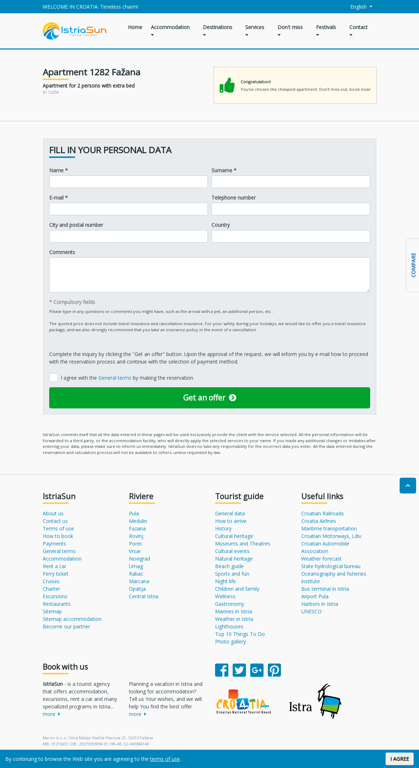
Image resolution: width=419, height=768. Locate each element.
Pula (134, 513)
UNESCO (311, 611)
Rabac (136, 573)
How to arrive (231, 521)
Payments (54, 543)
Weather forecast (321, 558)
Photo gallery (230, 641)
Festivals (326, 30)
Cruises (51, 581)
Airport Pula (315, 596)
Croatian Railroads (322, 513)
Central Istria (143, 596)
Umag (136, 566)
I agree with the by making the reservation (127, 377)
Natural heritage (234, 558)
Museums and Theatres (242, 543)
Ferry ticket (56, 573)
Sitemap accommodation (72, 618)
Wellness (225, 596)
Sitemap (52, 611)
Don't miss (290, 30)
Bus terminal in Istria (325, 588)
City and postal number (76, 224)
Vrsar (135, 551)
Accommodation (170, 30)
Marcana (139, 581)
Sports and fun (232, 573)
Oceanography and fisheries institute (333, 577)
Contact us (55, 521)
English (354, 6)
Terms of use (58, 528)
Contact (358, 30)
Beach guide (229, 566)
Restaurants (57, 603)
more (51, 714)
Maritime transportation (329, 528)
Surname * (224, 170)
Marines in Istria (233, 611)
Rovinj (136, 536)
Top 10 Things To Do (240, 634)
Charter (51, 588)
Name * (58, 170)
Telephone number (233, 197)
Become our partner (66, 626)
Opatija (137, 588)
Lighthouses (229, 626)
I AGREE (399, 758)
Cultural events (232, 551)
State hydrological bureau (330, 566)
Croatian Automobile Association (325, 547)
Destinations (217, 30)
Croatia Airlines (318, 521)
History (223, 528)
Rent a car (54, 566)
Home (135, 27)
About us (53, 513)
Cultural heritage (234, 536)
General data (230, 513)
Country (220, 224)
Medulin (138, 521)
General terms (115, 377)
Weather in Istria (234, 618)
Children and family (237, 588)
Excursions (55, 596)
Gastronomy (229, 603)
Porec (136, 543)
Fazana (137, 528)
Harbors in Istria (319, 603)
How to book (58, 536)
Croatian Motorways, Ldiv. (331, 536)
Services (254, 30)
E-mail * (58, 197)
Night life (225, 581)
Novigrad (139, 558)
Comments (62, 252)
